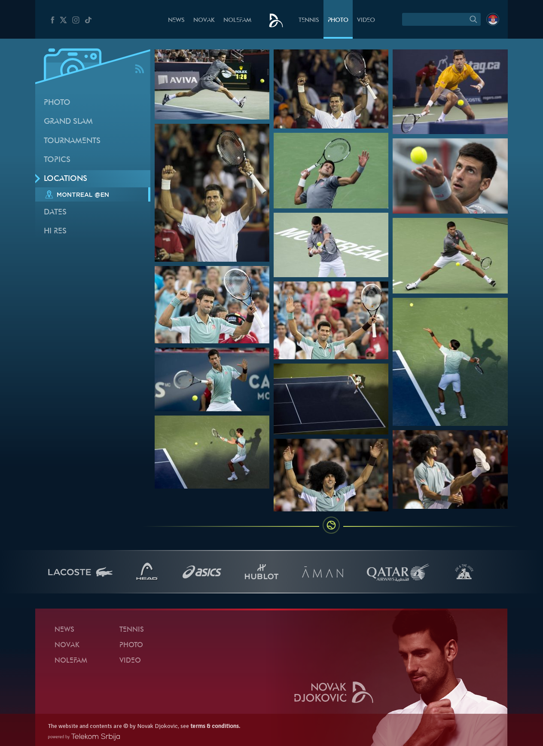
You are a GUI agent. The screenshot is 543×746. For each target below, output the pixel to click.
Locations (65, 179)
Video (366, 20)
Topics (57, 160)
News (176, 20)
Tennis (309, 20)
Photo (338, 20)
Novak (204, 20)
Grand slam (68, 122)
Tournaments (72, 141)
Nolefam (237, 20)
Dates (55, 212)
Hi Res (55, 231)
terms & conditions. (215, 726)
